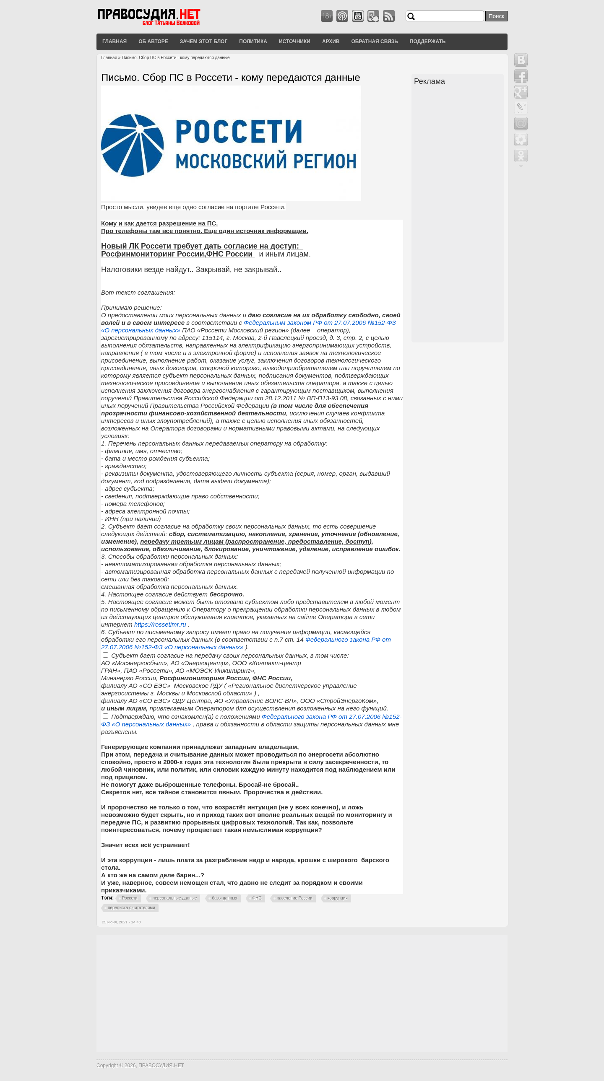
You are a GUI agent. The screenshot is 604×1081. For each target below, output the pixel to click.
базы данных (224, 898)
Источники (294, 41)
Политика (253, 41)
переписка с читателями (131, 907)
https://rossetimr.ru (161, 624)
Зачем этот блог (203, 41)
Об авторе (153, 41)
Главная (114, 41)
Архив (331, 41)
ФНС (257, 898)
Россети (130, 898)
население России (294, 898)
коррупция (338, 898)
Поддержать (428, 41)
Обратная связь (374, 41)
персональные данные (175, 898)
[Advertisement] (459, 215)
